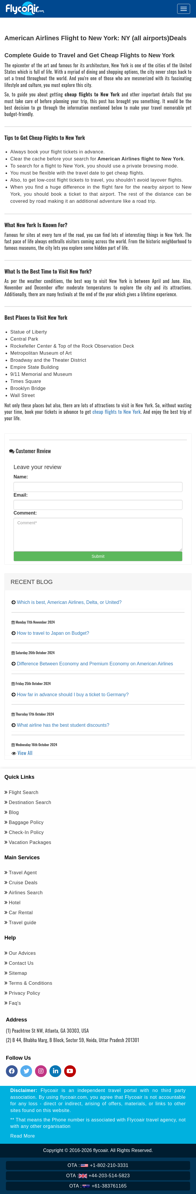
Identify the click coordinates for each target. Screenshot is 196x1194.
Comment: (25, 512)
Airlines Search (26, 892)
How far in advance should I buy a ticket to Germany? (73, 694)
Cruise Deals (23, 882)
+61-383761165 (98, 1185)
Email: (21, 495)
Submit (98, 556)
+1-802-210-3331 (98, 1165)
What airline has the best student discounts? (63, 725)
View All (25, 752)
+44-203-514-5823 (98, 1175)
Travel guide (22, 922)
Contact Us (21, 963)
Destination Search (30, 802)
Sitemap (18, 973)
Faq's (15, 1003)
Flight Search (24, 792)
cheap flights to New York (116, 411)
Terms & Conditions (30, 983)
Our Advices (22, 953)
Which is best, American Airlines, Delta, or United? (69, 602)
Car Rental (21, 912)
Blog (14, 812)
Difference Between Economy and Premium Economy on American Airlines (95, 663)
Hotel (15, 902)
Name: (21, 476)
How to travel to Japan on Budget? (53, 633)
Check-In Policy (26, 832)
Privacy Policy (24, 993)
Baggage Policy (26, 822)
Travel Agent (23, 872)
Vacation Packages (30, 842)
